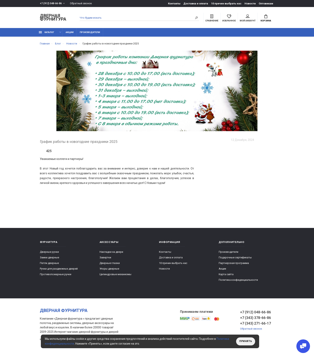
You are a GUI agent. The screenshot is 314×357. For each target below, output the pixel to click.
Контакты (174, 3)
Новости (250, 3)
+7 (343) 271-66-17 (255, 323)
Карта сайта (226, 274)
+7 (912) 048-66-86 (51, 3)
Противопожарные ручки (55, 274)
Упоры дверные (109, 268)
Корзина (266, 18)
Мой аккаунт (248, 18)
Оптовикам (266, 3)
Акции (69, 32)
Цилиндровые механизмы (115, 274)
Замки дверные (49, 257)
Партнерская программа (234, 263)
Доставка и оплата (195, 3)
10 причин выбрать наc (226, 3)
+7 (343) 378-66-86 (255, 318)
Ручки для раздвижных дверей (59, 268)
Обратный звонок (81, 3)
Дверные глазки (110, 263)
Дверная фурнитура (53, 17)
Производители (90, 32)
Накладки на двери (111, 252)
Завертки (105, 257)
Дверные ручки (49, 252)
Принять (245, 341)
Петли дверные (49, 263)
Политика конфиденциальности (238, 280)
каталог (46, 32)
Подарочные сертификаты (235, 257)
